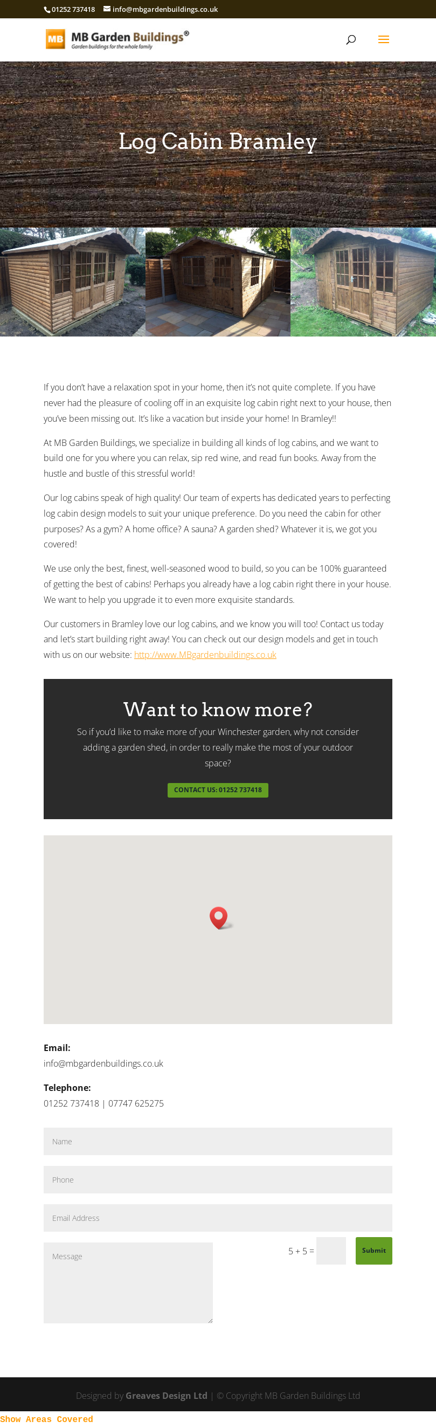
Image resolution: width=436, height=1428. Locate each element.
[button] (222, 918)
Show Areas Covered (46, 1420)
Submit (374, 1250)
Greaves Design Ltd (166, 1396)
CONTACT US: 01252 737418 (218, 789)
